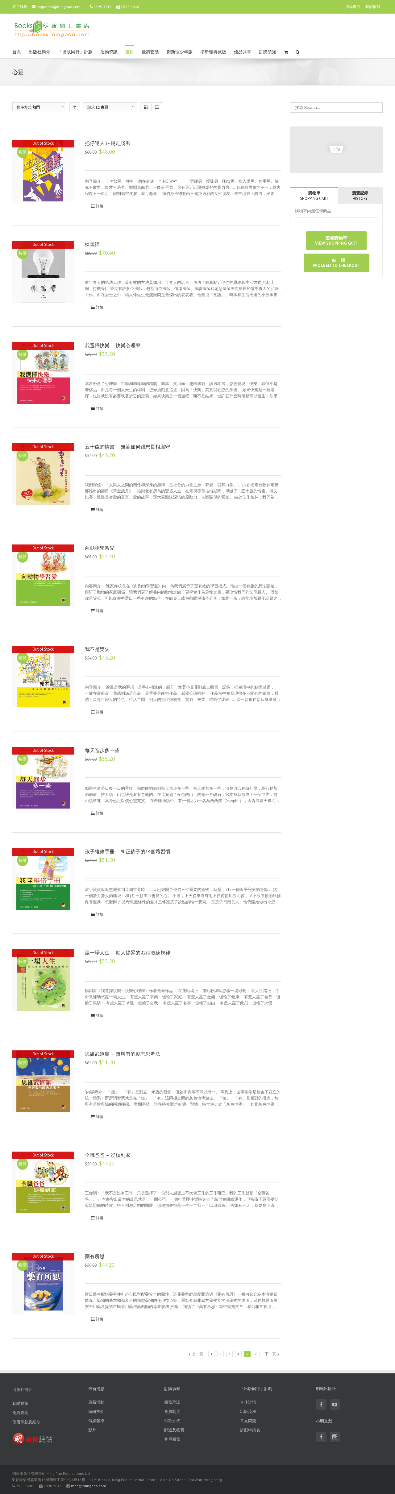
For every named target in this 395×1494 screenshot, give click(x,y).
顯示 (97, 107)
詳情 (99, 206)
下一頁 (270, 1353)
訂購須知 (267, 52)
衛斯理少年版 (180, 52)
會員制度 (172, 1411)
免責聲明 (20, 1412)
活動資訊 (109, 52)
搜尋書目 (352, 6)
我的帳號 (372, 6)
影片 (92, 1430)
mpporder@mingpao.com (58, 6)
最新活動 (96, 1402)
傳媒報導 (96, 1420)
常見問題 (248, 1420)
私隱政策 (20, 1403)
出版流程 (248, 1411)
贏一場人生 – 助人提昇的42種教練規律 (127, 953)
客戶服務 (172, 1439)
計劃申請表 (250, 1430)
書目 (129, 52)
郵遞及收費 (174, 1430)
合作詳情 (248, 1402)
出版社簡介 (39, 52)
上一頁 (197, 1353)
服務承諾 (172, 1402)
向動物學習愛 (99, 548)
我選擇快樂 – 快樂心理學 (112, 346)
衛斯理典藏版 (213, 52)
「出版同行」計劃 (75, 52)
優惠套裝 (150, 52)
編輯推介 (96, 1411)
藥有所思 (95, 1256)
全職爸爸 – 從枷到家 (108, 1155)
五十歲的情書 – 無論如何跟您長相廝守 (127, 447)
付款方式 (172, 1420)
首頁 (16, 52)
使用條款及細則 (26, 1422)
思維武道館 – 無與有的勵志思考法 (122, 1054)
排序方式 (28, 107)
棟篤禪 (92, 244)
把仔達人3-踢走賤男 (107, 143)
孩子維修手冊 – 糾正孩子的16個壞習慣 (127, 852)
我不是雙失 (97, 649)
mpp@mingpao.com (88, 1486)
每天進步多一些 (102, 750)
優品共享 (242, 52)
